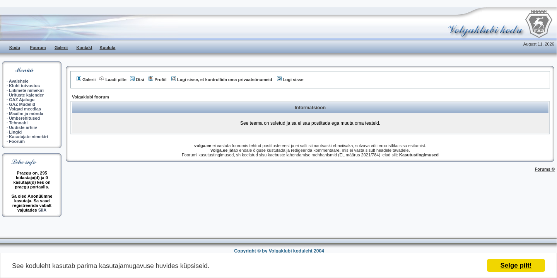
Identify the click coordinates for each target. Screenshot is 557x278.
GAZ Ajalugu (21, 99)
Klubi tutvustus (24, 85)
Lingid (15, 132)
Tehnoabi (18, 122)
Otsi (137, 79)
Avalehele (19, 81)
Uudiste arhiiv (23, 127)
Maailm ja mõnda (26, 113)
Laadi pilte (112, 79)
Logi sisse (290, 79)
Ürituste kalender (26, 95)
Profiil (157, 79)
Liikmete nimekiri (26, 90)
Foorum (38, 47)
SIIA (42, 210)
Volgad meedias (25, 109)
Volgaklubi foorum (90, 97)
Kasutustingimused (419, 155)
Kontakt (84, 47)
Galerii (61, 47)
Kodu (14, 47)
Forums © (545, 169)
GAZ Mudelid (22, 104)
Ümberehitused (24, 118)
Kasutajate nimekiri (28, 136)
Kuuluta (108, 47)
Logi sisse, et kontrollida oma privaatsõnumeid (221, 79)
